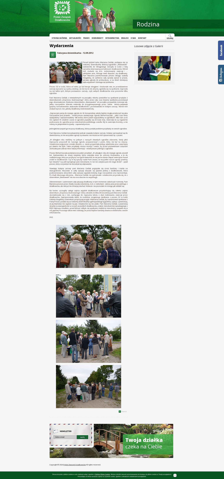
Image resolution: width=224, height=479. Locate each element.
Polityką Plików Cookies (102, 474)
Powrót (123, 411)
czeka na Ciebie (144, 443)
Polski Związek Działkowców (74, 465)
